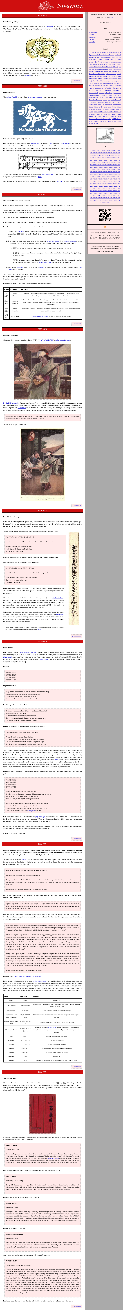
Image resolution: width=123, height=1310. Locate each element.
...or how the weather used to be (98, 52)
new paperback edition (28, 652)
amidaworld (118, 55)
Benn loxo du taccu (108, 62)
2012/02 (97, 183)
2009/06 (117, 169)
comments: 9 (77, 323)
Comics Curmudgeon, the (96, 66)
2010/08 (97, 176)
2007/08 (97, 162)
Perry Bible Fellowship (114, 100)
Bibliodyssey (117, 62)
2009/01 (92, 169)
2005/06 (117, 150)
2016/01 (102, 202)
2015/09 (102, 200)
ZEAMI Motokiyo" (45, 262)
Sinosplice (92, 109)
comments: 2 (77, 838)
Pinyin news (92, 102)
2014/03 (102, 193)
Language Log (108, 81)
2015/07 (92, 200)
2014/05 (112, 193)
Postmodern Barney (110, 102)
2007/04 (107, 160)
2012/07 (92, 186)
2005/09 (102, 153)
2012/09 (102, 186)
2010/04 (107, 174)
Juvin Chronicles (98, 81)
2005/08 (97, 153)
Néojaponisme (93, 32)
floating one (31, 810)
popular (38, 817)
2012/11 (112, 186)
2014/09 (102, 195)
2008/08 (97, 167)
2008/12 (117, 167)
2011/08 (97, 181)
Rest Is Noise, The (98, 104)
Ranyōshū (92, 41)
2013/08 (97, 191)
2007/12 (117, 162)
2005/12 (117, 153)
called (17, 403)
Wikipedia (20, 267)
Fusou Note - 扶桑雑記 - (97, 74)
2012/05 (112, 183)
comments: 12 (77, 1306)
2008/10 (107, 167)
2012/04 (107, 183)
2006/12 (117, 157)
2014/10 (107, 195)
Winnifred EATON (47, 340)
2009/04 (107, 169)
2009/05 (112, 169)
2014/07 (92, 195)
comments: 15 (77, 636)
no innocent (22, 408)
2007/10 (107, 162)
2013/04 (107, 188)
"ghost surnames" (53, 241)
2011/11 (112, 181)
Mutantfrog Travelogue (105, 93)
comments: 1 (77, 80)
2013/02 (97, 188)
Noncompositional (94, 95)
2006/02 (97, 155)
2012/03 (102, 183)
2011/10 (107, 181)
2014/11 (112, 195)
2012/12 (117, 186)
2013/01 (92, 188)
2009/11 (112, 172)
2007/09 (102, 162)
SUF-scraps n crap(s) (102, 109)
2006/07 (92, 157)
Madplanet (106, 83)
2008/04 (107, 164)
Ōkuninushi (60, 614)
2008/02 (97, 164)
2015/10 (107, 200)
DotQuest (91, 39)
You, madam (117, 121)
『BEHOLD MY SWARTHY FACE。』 (105, 59)
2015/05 (112, 198)
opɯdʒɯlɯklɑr (93, 97)
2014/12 (117, 195)
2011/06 (117, 179)
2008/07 (92, 167)
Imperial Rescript (53, 1158)
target (43, 817)
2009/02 (97, 169)
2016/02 (107, 202)
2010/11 (112, 176)
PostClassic (100, 102)
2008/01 (92, 164)
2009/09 (102, 172)
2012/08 (97, 186)
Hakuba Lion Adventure (35, 97)
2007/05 (112, 160)
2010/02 (97, 174)
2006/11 (112, 157)
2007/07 (92, 162)
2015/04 (107, 198)
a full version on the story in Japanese (28, 976)
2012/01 (92, 183)
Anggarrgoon (92, 57)
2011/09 (102, 181)
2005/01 (92, 150)
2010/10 (107, 176)
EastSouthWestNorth (95, 71)
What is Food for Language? (104, 121)
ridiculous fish (108, 104)
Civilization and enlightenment (40, 316)
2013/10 (107, 191)
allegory (28, 75)
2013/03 (102, 188)
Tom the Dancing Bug (114, 111)
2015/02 (97, 198)
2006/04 (107, 155)
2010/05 (112, 174)
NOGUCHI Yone (9, 403)
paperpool (112, 97)
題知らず (115, 66)
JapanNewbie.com (112, 78)
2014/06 (117, 193)
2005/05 (112, 150)
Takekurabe (92, 37)
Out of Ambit (103, 97)
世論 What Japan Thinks (107, 107)
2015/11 (112, 200)
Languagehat (117, 81)
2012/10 (107, 186)
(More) (111, 17)
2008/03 (102, 164)
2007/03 (102, 160)
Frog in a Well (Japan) (115, 71)
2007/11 (112, 162)
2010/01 (92, 174)
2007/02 (97, 160)
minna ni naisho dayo (98, 88)
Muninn (111, 90)
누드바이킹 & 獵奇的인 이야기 (110, 95)
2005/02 (97, 150)
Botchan (91, 34)
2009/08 (97, 172)
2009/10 (107, 172)
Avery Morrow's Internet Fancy (106, 57)
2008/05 (112, 164)
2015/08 (97, 200)
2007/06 (117, 160)
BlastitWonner (93, 64)
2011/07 (92, 181)
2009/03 (102, 169)
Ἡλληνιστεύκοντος (111, 74)
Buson (57, 759)
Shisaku (119, 107)
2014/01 (92, 193)
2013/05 (112, 188)
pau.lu (105, 100)
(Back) (39, 629)
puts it (24, 860)
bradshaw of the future (104, 64)
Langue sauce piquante (95, 83)
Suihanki (112, 109)
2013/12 (117, 191)
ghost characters (70, 241)
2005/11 (112, 153)
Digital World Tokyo (106, 69)
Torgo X (99, 114)
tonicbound (92, 114)
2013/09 (102, 191)
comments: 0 (77, 189)
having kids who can (40, 981)
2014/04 (107, 193)
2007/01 (92, 160)
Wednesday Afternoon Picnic (112, 116)
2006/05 (112, 155)
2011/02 (97, 179)
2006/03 (102, 155)
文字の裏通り (109, 88)
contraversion (108, 66)
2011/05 (112, 179)
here (51, 174)
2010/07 (92, 176)
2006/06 (117, 155)
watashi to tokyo (95, 116)
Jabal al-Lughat (102, 78)
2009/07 (92, 172)
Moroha (107, 90)
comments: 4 (77, 505)
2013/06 (117, 188)
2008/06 (117, 164)
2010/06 (117, 174)
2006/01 (92, 155)
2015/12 (117, 200)
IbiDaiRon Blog (93, 78)
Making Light (112, 83)
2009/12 (117, 172)
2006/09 (102, 157)
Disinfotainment (117, 69)
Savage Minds (93, 107)
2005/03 (102, 150)
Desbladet (98, 69)
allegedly (65, 143)
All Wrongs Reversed (108, 55)
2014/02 (97, 193)
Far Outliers (104, 71)
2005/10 (107, 153)
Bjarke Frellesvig (58, 598)
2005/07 (92, 153)
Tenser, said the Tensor (100, 111)
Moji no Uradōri (11, 97)
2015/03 (102, 198)
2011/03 (102, 179)
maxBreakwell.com (100, 85)
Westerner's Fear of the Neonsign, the (100, 119)
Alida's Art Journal (114, 52)
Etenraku (60, 181)
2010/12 (117, 176)
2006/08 (97, 157)
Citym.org (118, 64)
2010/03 (102, 174)
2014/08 (97, 195)
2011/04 (107, 179)
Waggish (118, 114)
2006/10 (107, 157)
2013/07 (92, 191)
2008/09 (102, 167)
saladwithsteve (117, 104)
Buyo (113, 64)
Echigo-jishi (35, 143)
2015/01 (92, 198)
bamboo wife (43, 659)
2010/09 (102, 176)
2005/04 (107, 150)
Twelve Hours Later (109, 114)
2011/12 (117, 181)
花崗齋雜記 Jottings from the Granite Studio (108, 76)
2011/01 (92, 179)
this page (21, 231)
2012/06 (117, 183)
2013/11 (112, 191)
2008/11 (112, 167)
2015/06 (117, 198)
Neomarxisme (117, 93)
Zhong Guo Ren (93, 123)
